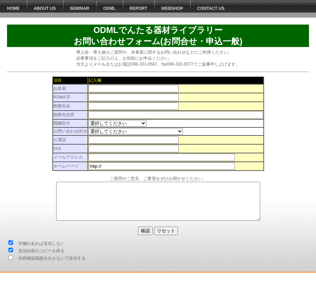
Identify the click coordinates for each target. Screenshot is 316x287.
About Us (45, 8)
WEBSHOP (172, 8)
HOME (13, 8)
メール (99, 64)
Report (138, 8)
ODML (109, 8)
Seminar (79, 8)
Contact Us (210, 8)
